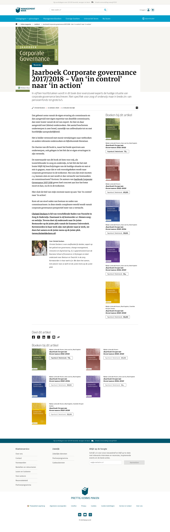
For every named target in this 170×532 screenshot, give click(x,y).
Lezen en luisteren (23, 472)
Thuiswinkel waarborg (36, 506)
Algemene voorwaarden (58, 506)
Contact (19, 458)
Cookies (93, 506)
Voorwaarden (21, 463)
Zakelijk (55, 449)
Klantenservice (22, 449)
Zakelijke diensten (59, 454)
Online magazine (26, 24)
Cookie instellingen (107, 506)
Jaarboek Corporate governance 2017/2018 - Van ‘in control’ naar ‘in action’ (67, 24)
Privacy (83, 506)
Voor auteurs (21, 476)
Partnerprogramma (23, 485)
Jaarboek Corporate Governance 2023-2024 (116, 228)
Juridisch (37, 24)
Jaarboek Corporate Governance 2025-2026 (116, 312)
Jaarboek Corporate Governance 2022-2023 (116, 187)
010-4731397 (149, 19)
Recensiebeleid (22, 480)
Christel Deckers (40, 214)
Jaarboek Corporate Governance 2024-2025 (116, 269)
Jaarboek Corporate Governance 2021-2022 (116, 146)
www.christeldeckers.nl (44, 233)
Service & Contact (125, 506)
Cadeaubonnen (58, 463)
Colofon (73, 506)
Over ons (19, 454)
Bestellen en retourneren (26, 467)
